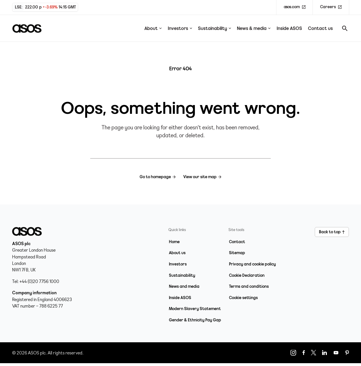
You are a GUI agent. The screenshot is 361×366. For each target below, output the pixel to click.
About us (177, 252)
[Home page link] (29, 28)
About (153, 28)
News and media (184, 286)
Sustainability (214, 28)
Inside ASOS (289, 28)
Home (174, 241)
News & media (253, 28)
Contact (237, 241)
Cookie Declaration (247, 275)
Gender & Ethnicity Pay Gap (195, 320)
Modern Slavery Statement (195, 308)
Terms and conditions (249, 286)
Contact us (320, 28)
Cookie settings (243, 297)
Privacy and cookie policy (252, 264)
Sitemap (237, 252)
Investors (180, 28)
